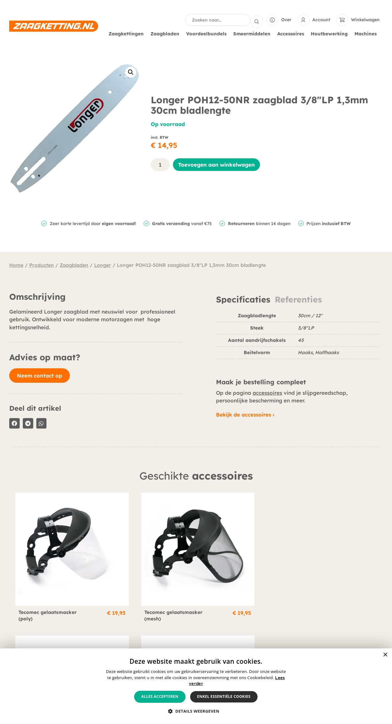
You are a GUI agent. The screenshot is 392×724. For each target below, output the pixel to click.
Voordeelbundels (208, 33)
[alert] (196, 686)
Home (16, 264)
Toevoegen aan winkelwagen (216, 164)
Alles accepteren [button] (159, 696)
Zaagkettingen (128, 33)
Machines (367, 33)
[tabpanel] (298, 337)
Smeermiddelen (253, 33)
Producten (41, 264)
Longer (102, 264)
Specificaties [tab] (243, 299)
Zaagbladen (166, 33)
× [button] (385, 655)
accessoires (267, 392)
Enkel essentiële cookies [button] (223, 696)
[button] (130, 71)
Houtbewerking (331, 33)
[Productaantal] (160, 164)
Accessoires (292, 33)
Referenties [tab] (298, 299)
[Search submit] (256, 20)
